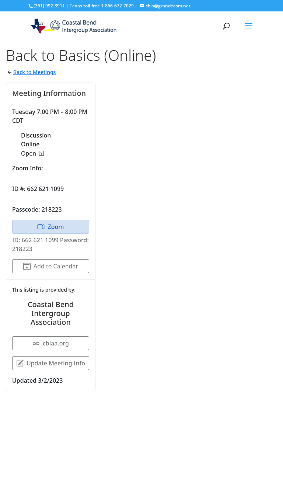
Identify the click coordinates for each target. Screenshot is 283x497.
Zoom (50, 227)
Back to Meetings (34, 72)
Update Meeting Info (50, 363)
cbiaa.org (50, 343)
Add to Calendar (50, 266)
